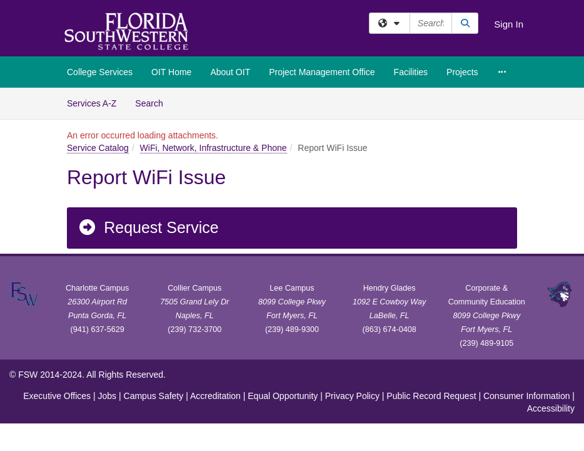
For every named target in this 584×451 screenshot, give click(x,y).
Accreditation (215, 396)
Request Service (148, 227)
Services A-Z (91, 103)
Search (153, 102)
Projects (462, 72)
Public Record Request (431, 396)
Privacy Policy (352, 396)
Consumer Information (526, 396)
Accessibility (551, 408)
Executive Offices (57, 396)
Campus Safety (154, 396)
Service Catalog (98, 148)
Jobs (107, 396)
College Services (100, 72)
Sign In (508, 24)
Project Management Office (322, 72)
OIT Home (171, 72)
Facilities (411, 72)
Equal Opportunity (283, 396)
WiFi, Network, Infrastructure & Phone (213, 148)
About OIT (230, 72)
